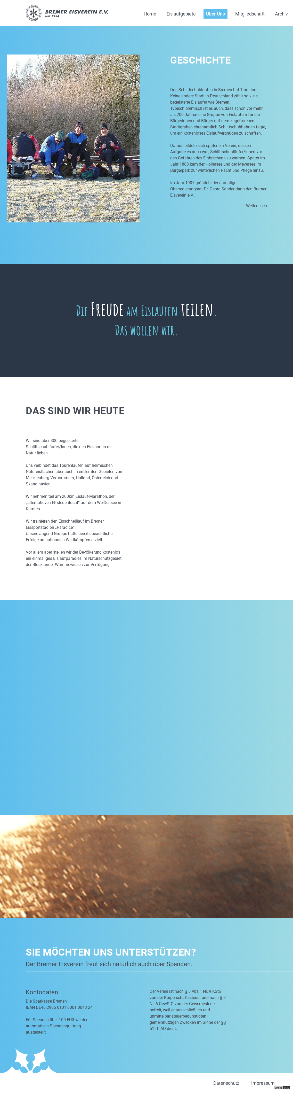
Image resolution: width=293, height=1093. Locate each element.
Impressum (263, 1083)
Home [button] (150, 14)
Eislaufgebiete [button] (181, 14)
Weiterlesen (256, 205)
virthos (278, 1088)
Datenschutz (226, 1083)
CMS (286, 1088)
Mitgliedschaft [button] (250, 14)
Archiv (281, 14)
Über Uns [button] (215, 14)
